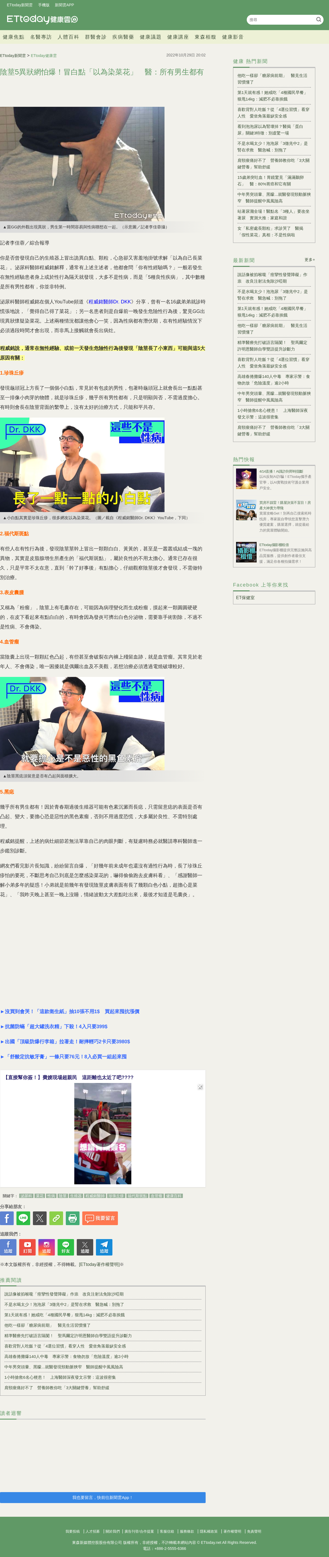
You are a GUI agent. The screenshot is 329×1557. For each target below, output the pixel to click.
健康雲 (42, 19)
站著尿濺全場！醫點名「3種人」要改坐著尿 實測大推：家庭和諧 (273, 214)
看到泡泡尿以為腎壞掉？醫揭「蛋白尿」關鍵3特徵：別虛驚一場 (270, 129)
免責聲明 (254, 1531)
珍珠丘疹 (116, 1196)
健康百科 (173, 1196)
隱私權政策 (209, 1531)
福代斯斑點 (137, 1196)
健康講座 (178, 37)
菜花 (40, 1196)
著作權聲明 (232, 1531)
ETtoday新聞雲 (20, 5)
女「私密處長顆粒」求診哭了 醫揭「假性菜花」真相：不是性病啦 (270, 231)
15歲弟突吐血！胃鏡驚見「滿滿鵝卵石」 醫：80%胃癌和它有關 (270, 180)
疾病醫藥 (123, 37)
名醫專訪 (41, 37)
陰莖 (63, 1196)
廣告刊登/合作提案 (139, 1531)
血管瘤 (156, 1196)
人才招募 (93, 1531)
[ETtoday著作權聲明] (99, 1264)
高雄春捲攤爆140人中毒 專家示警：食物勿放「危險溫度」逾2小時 (66, 1356)
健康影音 (233, 37)
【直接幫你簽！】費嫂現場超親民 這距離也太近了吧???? (68, 1077)
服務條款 (187, 1531)
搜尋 (318, 19)
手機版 (44, 5)
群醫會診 (96, 37)
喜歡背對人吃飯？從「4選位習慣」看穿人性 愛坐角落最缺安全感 (65, 1346)
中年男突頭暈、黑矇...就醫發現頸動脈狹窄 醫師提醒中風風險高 (63, 1366)
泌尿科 (26, 1196)
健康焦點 (14, 37)
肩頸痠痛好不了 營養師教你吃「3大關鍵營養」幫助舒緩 (56, 1387)
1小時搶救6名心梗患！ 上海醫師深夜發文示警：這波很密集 (60, 1377)
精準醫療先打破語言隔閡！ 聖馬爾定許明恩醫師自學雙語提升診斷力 (68, 1335)
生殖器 (76, 1196)
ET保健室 (245, 597)
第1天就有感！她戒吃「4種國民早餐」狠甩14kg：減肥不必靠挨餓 (64, 1314)
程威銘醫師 (95, 1196)
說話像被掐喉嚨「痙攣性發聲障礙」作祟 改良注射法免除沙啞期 (64, 1294)
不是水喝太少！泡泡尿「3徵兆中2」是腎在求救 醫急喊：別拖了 (64, 1304)
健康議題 (151, 37)
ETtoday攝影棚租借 (274, 545)
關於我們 (113, 1531)
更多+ (310, 259)
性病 (51, 1196)
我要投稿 (73, 1531)
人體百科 (69, 37)
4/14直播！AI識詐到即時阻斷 (281, 471)
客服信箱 (167, 1531)
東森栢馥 (206, 37)
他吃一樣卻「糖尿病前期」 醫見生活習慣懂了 (47, 1325)
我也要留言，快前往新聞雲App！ (102, 1497)
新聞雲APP (64, 5)
